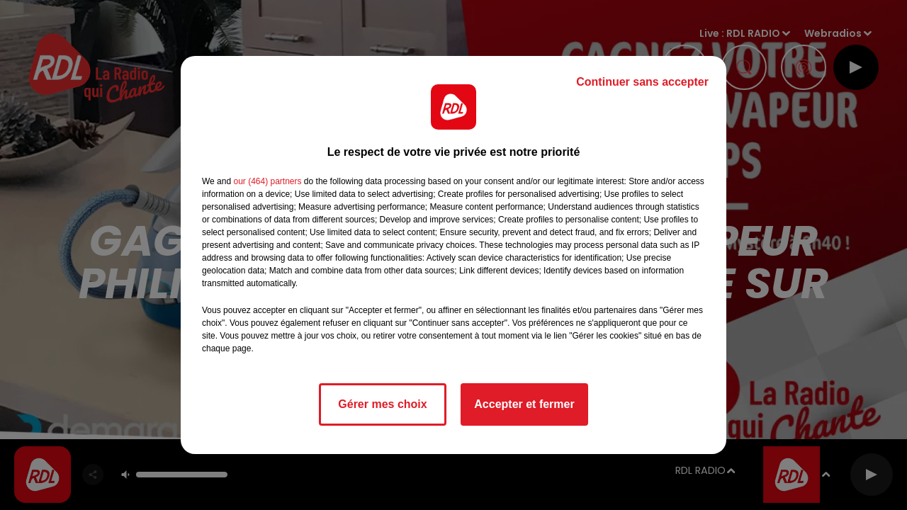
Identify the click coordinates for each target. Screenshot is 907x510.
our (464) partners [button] (267, 181)
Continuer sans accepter (642, 82)
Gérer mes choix (382, 404)
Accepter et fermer (524, 404)
